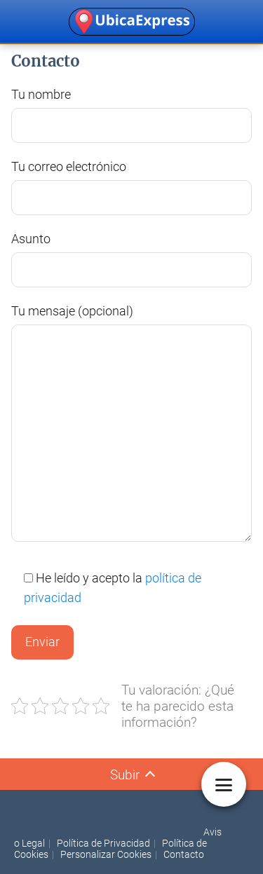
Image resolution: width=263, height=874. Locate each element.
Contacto (183, 854)
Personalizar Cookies (105, 854)
